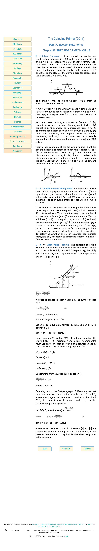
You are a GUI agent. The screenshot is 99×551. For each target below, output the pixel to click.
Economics (17, 88)
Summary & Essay (17, 136)
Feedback (17, 146)
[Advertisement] (49, 19)
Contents (66, 449)
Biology (17, 68)
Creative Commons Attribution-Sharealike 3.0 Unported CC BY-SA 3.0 (58, 524)
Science (17, 122)
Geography (17, 78)
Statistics (17, 131)
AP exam (18, 49)
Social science (17, 127)
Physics (17, 117)
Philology (18, 112)
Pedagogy (17, 107)
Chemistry (17, 73)
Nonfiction (17, 151)
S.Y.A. (66, 536)
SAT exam (17, 54)
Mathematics (17, 102)
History (17, 83)
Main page (17, 39)
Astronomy (17, 63)
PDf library (17, 44)
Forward (87, 449)
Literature (17, 97)
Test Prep (17, 58)
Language (17, 93)
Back (45, 449)
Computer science (18, 141)
